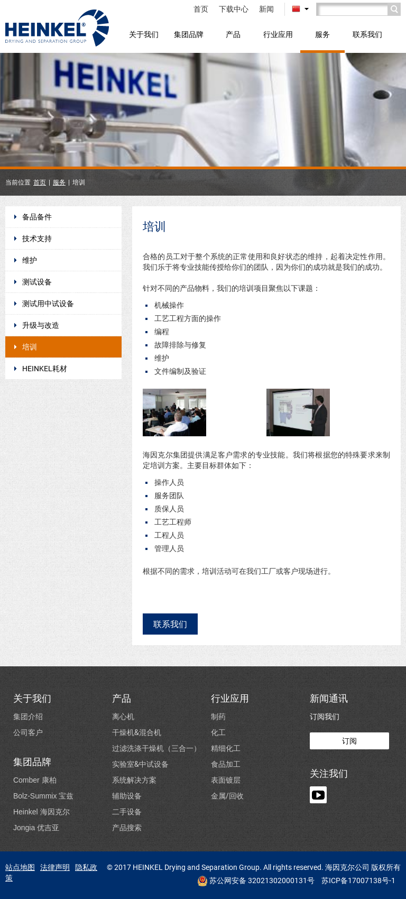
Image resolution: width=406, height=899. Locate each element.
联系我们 (367, 34)
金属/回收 (227, 796)
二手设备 (127, 811)
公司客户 (28, 732)
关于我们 (144, 34)
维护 (29, 260)
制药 (218, 716)
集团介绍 (28, 716)
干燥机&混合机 (136, 732)
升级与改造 (40, 325)
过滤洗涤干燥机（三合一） (156, 748)
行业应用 (278, 34)
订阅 (349, 741)
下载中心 (233, 9)
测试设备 (37, 282)
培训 (29, 347)
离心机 (123, 716)
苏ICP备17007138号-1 (358, 880)
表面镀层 (226, 780)
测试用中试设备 (48, 303)
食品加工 (226, 764)
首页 (200, 9)
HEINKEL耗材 (44, 368)
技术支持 (37, 238)
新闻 (266, 9)
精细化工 (226, 748)
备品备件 (37, 217)
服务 (322, 34)
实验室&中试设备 (140, 764)
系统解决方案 (134, 780)
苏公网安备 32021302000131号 (256, 881)
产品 (233, 34)
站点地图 (20, 867)
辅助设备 (127, 796)
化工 (218, 732)
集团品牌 (189, 34)
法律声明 (55, 867)
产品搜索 (127, 827)
